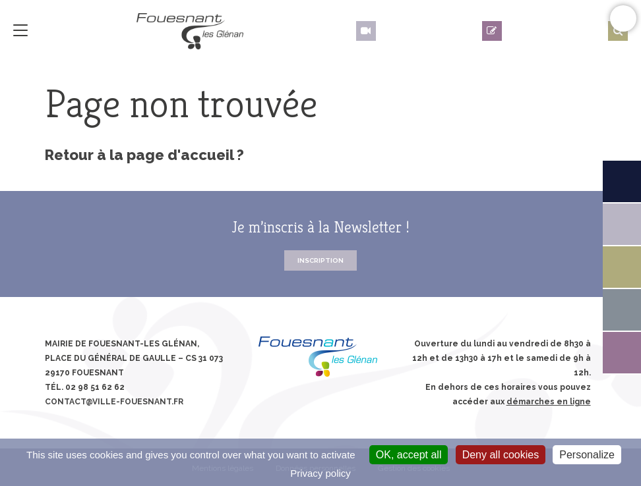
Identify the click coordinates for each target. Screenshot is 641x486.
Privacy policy (320, 473)
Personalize (587, 454)
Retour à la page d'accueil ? (144, 154)
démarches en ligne (548, 401)
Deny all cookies (500, 454)
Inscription (320, 260)
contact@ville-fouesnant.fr (114, 401)
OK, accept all (409, 454)
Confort (623, 18)
